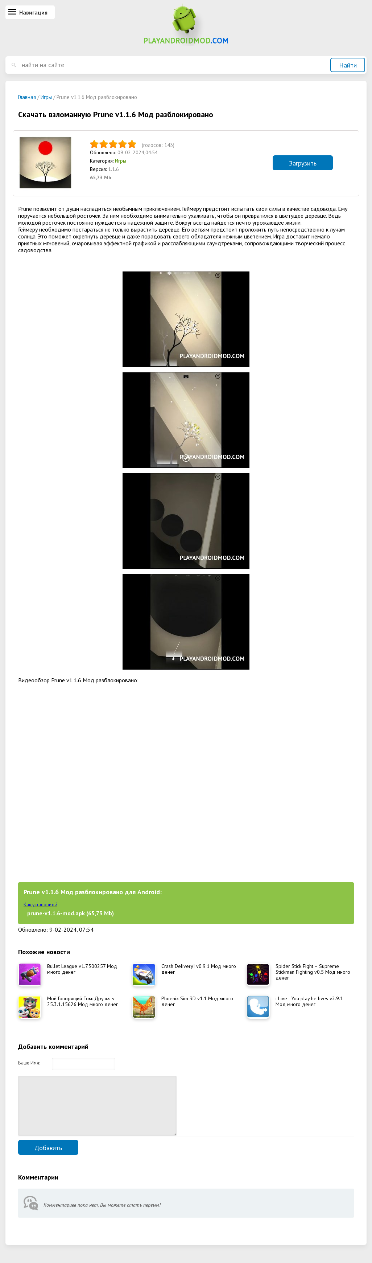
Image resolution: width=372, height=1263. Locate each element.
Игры (120, 161)
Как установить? (40, 905)
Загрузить (303, 163)
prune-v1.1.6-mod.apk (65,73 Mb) (70, 913)
